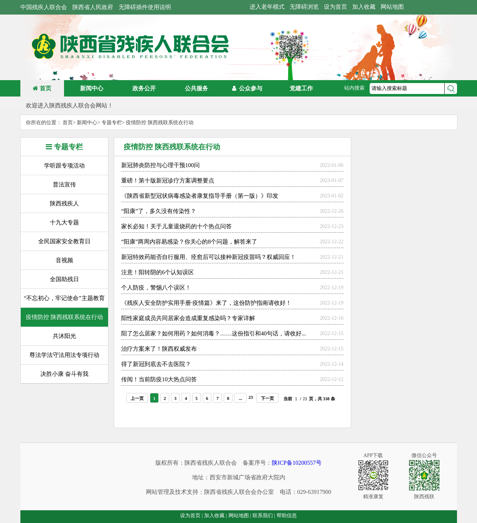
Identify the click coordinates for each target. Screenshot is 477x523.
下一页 (267, 397)
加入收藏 (363, 7)
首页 (42, 88)
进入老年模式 (267, 7)
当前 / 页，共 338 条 (309, 397)
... (240, 397)
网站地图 (392, 7)
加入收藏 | (215, 515)
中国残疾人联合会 (43, 7)
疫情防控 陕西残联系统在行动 (160, 122)
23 (251, 396)
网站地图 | (239, 515)
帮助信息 (287, 515)
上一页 (137, 397)
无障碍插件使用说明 (145, 7)
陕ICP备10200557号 (297, 463)
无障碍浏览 (304, 7)
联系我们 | (264, 515)
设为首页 (335, 7)
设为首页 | (191, 515)
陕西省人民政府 (92, 7)
